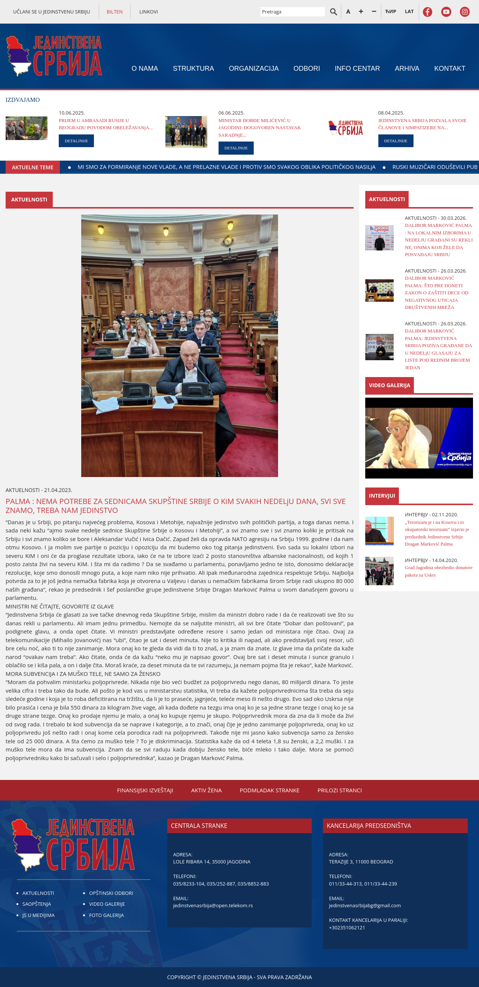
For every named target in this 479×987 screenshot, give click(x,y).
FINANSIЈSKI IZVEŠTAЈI (145, 790)
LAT (409, 11)
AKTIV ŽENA (206, 790)
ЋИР (390, 11)
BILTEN (115, 11)
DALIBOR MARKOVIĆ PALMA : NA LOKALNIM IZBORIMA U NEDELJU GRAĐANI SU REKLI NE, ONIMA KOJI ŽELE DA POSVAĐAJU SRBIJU (439, 239)
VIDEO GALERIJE (107, 904)
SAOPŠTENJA (36, 904)
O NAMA (144, 68)
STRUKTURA (193, 68)
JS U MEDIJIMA (38, 915)
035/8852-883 (253, 883)
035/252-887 (221, 883)
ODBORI (306, 68)
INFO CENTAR (357, 68)
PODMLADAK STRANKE (270, 790)
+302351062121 (347, 927)
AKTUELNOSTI (38, 893)
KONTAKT (450, 68)
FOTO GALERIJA (106, 915)
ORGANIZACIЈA (254, 68)
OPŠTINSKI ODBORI (111, 893)
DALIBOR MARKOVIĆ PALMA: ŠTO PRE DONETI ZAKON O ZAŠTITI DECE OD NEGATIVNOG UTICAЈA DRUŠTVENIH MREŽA (437, 292)
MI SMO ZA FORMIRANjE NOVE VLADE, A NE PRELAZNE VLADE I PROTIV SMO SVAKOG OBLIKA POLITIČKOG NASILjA (296, 166)
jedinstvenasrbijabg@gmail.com (365, 905)
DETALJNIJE (76, 141)
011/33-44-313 (345, 883)
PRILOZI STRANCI (339, 790)
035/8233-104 (188, 883)
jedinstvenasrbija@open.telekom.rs (213, 905)
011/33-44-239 (380, 883)
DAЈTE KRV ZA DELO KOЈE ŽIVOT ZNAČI (80, 166)
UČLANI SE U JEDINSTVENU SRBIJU (51, 11)
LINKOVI (148, 11)
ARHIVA (407, 68)
